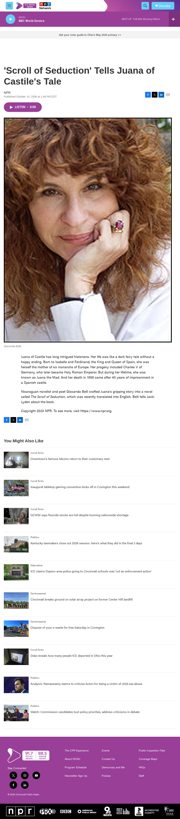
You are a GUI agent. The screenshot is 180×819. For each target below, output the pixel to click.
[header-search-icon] (145, 6)
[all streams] (174, 19)
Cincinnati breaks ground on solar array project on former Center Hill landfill (82, 599)
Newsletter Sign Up (76, 775)
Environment (38, 593)
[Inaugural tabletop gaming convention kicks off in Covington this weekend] (16, 488)
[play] (10, 19)
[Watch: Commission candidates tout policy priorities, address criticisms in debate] (16, 713)
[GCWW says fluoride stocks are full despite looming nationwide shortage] (16, 516)
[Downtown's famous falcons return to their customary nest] (16, 460)
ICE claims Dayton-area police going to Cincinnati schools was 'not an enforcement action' (91, 571)
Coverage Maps (148, 758)
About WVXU (72, 758)
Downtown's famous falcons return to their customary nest (70, 458)
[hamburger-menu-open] (9, 6)
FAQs (142, 767)
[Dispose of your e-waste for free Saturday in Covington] (16, 628)
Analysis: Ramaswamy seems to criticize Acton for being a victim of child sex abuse (86, 683)
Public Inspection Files (152, 750)
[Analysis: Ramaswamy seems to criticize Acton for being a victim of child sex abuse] (16, 685)
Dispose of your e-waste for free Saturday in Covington (67, 627)
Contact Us (108, 758)
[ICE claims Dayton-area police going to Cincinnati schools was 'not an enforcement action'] (16, 572)
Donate (164, 6)
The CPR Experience (77, 750)
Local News (37, 453)
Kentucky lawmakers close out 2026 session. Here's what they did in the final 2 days (86, 543)
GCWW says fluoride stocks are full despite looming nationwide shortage (79, 515)
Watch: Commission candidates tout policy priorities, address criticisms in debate (85, 712)
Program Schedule (75, 767)
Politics (35, 537)
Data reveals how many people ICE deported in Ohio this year (72, 655)
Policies (106, 775)
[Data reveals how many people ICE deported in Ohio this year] (16, 657)
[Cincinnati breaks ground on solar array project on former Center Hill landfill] (16, 600)
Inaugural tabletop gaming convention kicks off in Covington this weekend (80, 487)
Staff (141, 775)
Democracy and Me (113, 767)
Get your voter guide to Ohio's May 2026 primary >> (90, 35)
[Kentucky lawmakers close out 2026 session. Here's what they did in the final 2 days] (16, 544)
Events (106, 750)
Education (37, 565)
